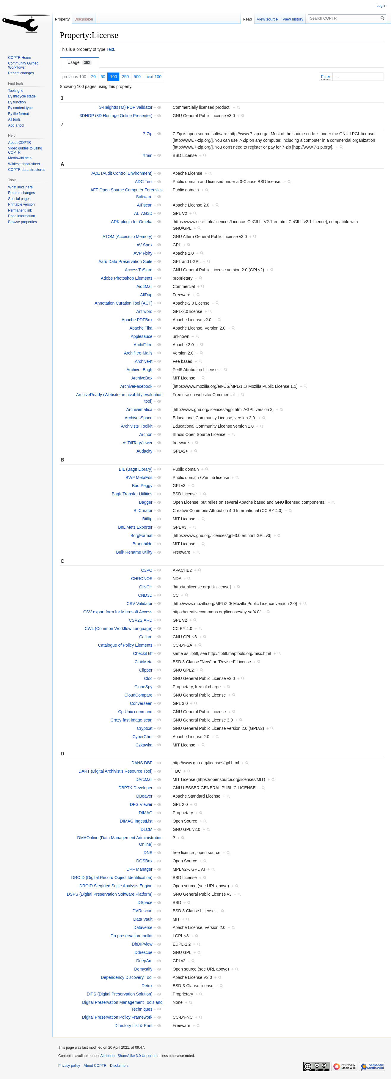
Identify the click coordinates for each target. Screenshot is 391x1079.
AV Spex (144, 244)
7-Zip (148, 133)
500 (137, 76)
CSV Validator (140, 603)
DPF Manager (139, 869)
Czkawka (144, 745)
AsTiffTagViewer (137, 442)
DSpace (145, 902)
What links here (20, 187)
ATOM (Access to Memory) (128, 236)
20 (93, 76)
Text (110, 49)
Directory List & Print (133, 1025)
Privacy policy (69, 1066)
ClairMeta (144, 661)
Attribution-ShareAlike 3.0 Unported (128, 1056)
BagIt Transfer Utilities (132, 494)
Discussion (83, 19)
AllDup (146, 294)
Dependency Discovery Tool (126, 977)
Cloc (148, 678)
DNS (148, 852)
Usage (79, 62)
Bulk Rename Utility (134, 552)
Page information (21, 216)
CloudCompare (138, 695)
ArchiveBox (142, 378)
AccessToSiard (139, 269)
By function (17, 102)
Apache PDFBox (137, 319)
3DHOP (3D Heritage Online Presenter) (116, 115)
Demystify (143, 969)
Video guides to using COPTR (25, 150)
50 (103, 76)
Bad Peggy (142, 485)
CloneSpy (143, 686)
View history (292, 19)
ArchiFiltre (143, 344)
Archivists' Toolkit (137, 426)
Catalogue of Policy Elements (125, 645)
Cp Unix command (135, 711)
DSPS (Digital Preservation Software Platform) (110, 894)
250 (125, 76)
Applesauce (141, 336)
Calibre (145, 636)
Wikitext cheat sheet (24, 164)
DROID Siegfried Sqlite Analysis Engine (116, 885)
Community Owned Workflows (23, 65)
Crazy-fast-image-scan (132, 720)
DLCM (147, 829)
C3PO (146, 570)
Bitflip (147, 518)
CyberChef (143, 736)
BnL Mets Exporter (135, 527)
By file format (18, 114)
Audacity (144, 451)
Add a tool (16, 125)
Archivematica (139, 409)
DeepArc (144, 960)
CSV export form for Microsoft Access (118, 611)
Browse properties (22, 222)
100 (113, 76)
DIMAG (146, 812)
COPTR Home (19, 58)
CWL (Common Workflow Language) (119, 628)
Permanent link (20, 210)
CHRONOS (142, 578)
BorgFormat (142, 535)
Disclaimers (119, 1066)
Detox (147, 985)
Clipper (145, 670)
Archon (145, 434)
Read (247, 19)
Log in (381, 6)
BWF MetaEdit (138, 477)
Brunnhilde (143, 543)
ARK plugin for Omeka (131, 221)
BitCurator (143, 510)
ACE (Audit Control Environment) (121, 173)
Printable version (21, 204)
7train (147, 155)
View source (267, 19)
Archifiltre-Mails (138, 353)
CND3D (145, 595)
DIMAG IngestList (136, 821)
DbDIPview (142, 944)
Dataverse (143, 927)
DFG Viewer (141, 804)
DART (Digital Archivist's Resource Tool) (115, 771)
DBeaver (144, 796)
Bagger (145, 502)
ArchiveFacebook (136, 386)
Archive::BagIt (139, 369)
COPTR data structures (26, 170)
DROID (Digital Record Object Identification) (112, 877)
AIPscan (144, 205)
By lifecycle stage (22, 96)
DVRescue (143, 910)
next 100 (153, 76)
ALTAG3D (143, 213)
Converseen (141, 703)
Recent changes (21, 73)
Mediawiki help (20, 158)
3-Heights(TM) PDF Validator (125, 107)
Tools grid (15, 91)
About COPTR (19, 143)
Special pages (19, 199)
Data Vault (142, 919)
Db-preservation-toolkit (132, 935)
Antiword (144, 311)
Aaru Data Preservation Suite (125, 261)
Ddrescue (144, 952)
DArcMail (144, 779)
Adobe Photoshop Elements (127, 278)
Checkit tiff (143, 653)
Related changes (21, 193)
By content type (20, 108)
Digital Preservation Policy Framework (117, 1017)
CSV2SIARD (140, 620)
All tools (14, 119)
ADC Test (144, 181)
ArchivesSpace (138, 417)
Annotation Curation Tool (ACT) (123, 303)
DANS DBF (142, 762)
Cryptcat (144, 728)
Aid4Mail (144, 286)
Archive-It (143, 361)
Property (62, 19)
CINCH (145, 587)
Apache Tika (141, 328)
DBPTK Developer (135, 787)
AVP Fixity (143, 253)
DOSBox (144, 861)
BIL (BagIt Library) (136, 469)
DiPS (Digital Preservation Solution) (120, 994)
